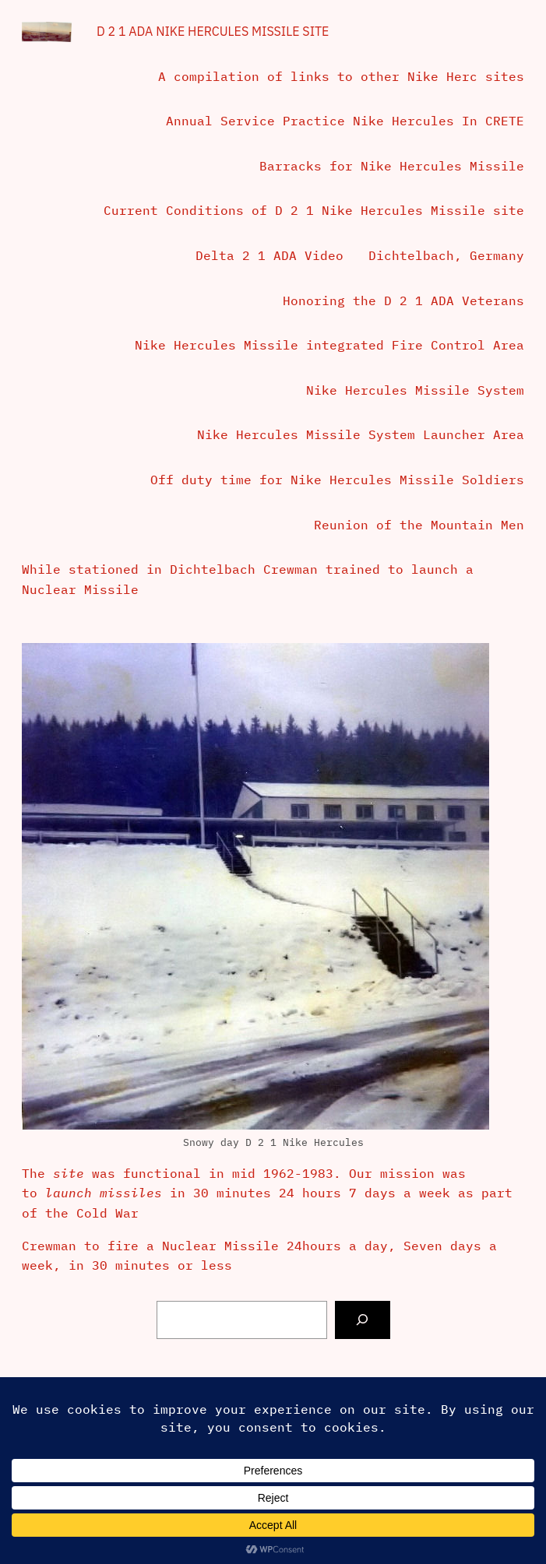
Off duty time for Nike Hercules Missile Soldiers (337, 479)
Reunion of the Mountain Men (419, 524)
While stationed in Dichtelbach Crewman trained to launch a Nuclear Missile (248, 579)
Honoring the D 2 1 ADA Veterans (403, 300)
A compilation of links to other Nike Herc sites (341, 76)
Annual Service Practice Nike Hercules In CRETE (345, 120)
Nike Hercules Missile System (415, 390)
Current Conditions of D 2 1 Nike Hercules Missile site (314, 210)
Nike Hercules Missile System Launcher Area (360, 434)
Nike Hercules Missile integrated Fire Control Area (329, 345)
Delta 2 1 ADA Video (269, 255)
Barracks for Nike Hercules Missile (391, 166)
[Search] (362, 1320)
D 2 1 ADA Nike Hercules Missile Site (213, 31)
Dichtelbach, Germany (446, 255)
